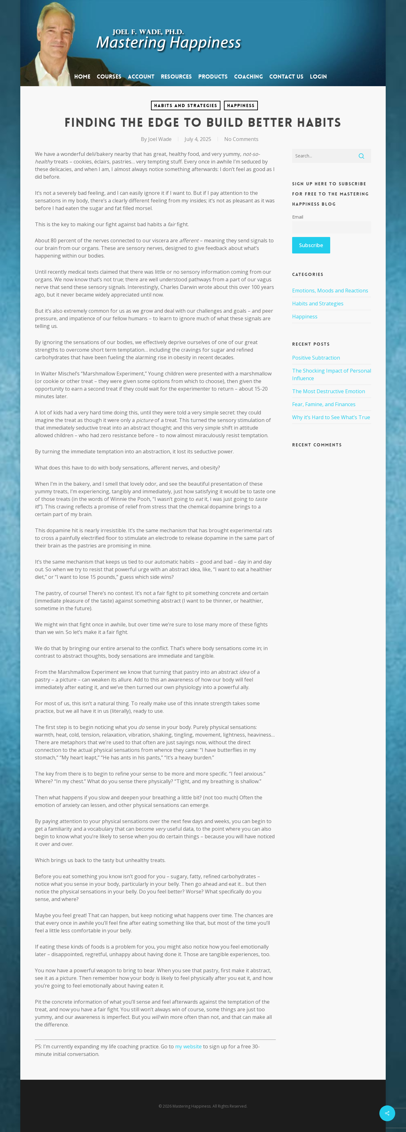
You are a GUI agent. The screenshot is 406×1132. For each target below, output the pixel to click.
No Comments (241, 139)
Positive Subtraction (316, 357)
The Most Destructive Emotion (328, 391)
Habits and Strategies (185, 105)
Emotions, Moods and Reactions (330, 290)
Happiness (241, 105)
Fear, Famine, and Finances (324, 404)
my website (188, 1046)
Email (297, 217)
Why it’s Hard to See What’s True (331, 417)
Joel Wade (160, 139)
